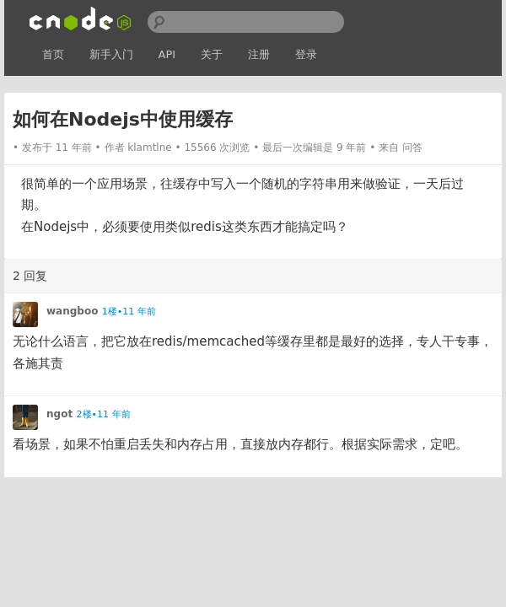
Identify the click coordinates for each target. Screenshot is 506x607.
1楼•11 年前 (129, 311)
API (167, 54)
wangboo (72, 311)
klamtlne (149, 147)
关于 (212, 54)
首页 (53, 54)
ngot (59, 414)
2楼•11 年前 (104, 414)
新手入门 (111, 54)
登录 (306, 54)
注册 (259, 54)
